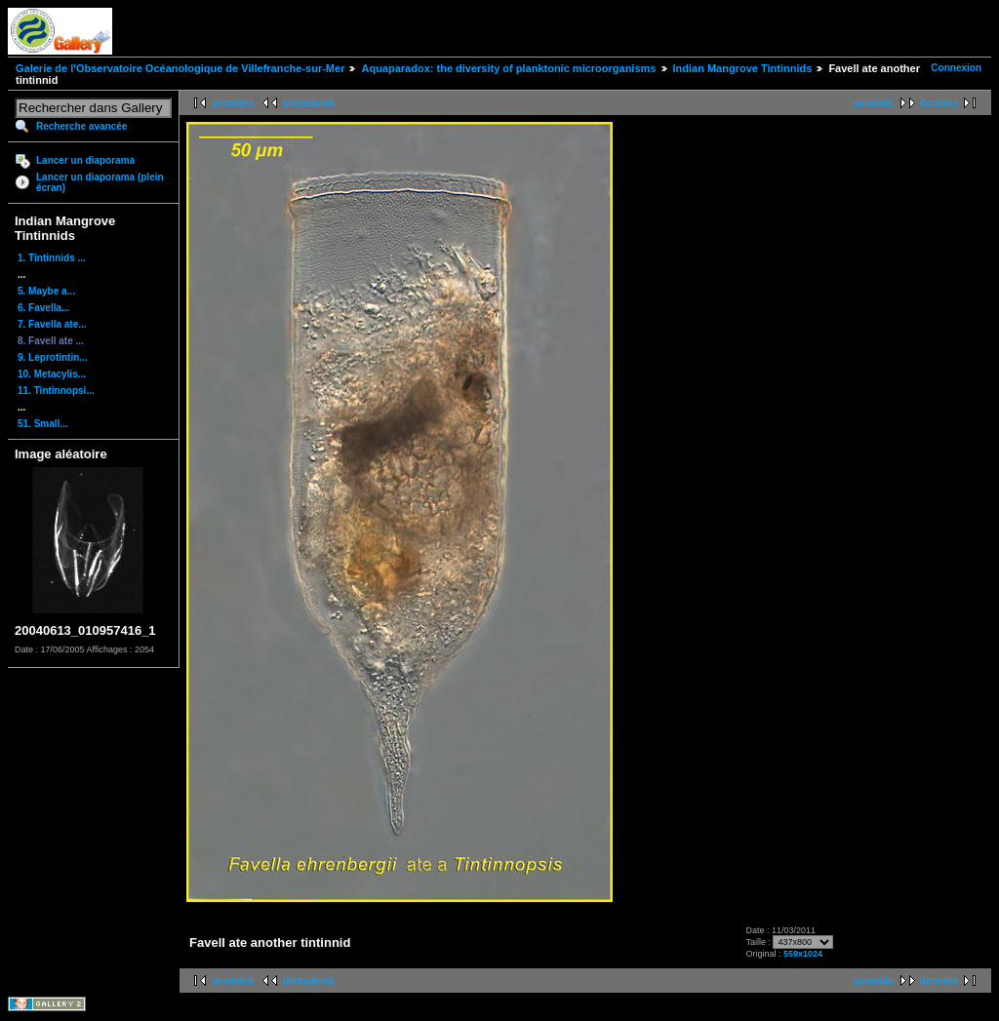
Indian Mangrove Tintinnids (743, 68)
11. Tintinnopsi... (56, 390)
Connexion (956, 67)
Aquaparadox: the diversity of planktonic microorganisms (508, 68)
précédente (309, 103)
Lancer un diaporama (85, 160)
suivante (874, 103)
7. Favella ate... (52, 324)
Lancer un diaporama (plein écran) (100, 182)
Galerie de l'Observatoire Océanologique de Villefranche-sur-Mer (180, 68)
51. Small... (43, 423)
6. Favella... (43, 307)
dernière (939, 103)
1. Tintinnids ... (52, 258)
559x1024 (802, 954)
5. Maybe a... (46, 291)
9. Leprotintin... (53, 357)
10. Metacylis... (52, 374)
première (233, 103)
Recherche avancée (81, 126)
